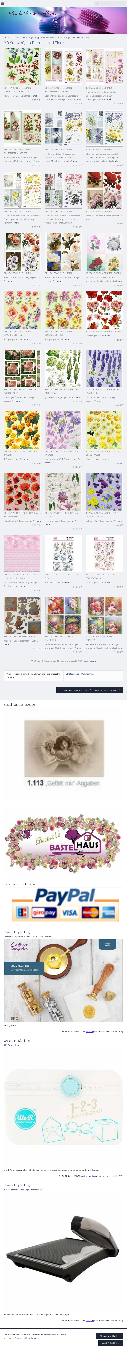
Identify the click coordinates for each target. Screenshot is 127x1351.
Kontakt (64, 1331)
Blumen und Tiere (81, 37)
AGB (7, 1331)
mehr (35, 95)
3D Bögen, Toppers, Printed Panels (41, 37)
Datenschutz (18, 1331)
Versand (93, 661)
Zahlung (118, 1331)
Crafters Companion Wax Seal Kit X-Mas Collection (28, 936)
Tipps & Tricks (77, 1331)
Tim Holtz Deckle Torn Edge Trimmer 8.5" (23, 1189)
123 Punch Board (12, 1045)
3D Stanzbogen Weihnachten (80, 673)
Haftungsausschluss (36, 1331)
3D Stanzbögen (64, 37)
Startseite (19, 37)
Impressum (53, 1331)
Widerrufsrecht (94, 1331)
